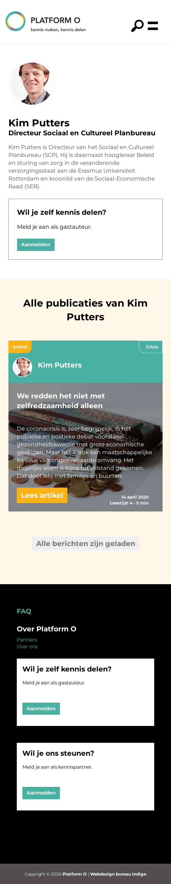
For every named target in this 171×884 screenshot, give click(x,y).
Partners (27, 640)
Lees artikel (42, 495)
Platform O (74, 874)
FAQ (24, 611)
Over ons (27, 646)
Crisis (152, 347)
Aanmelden (35, 244)
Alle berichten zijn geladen (85, 543)
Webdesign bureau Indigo (118, 874)
